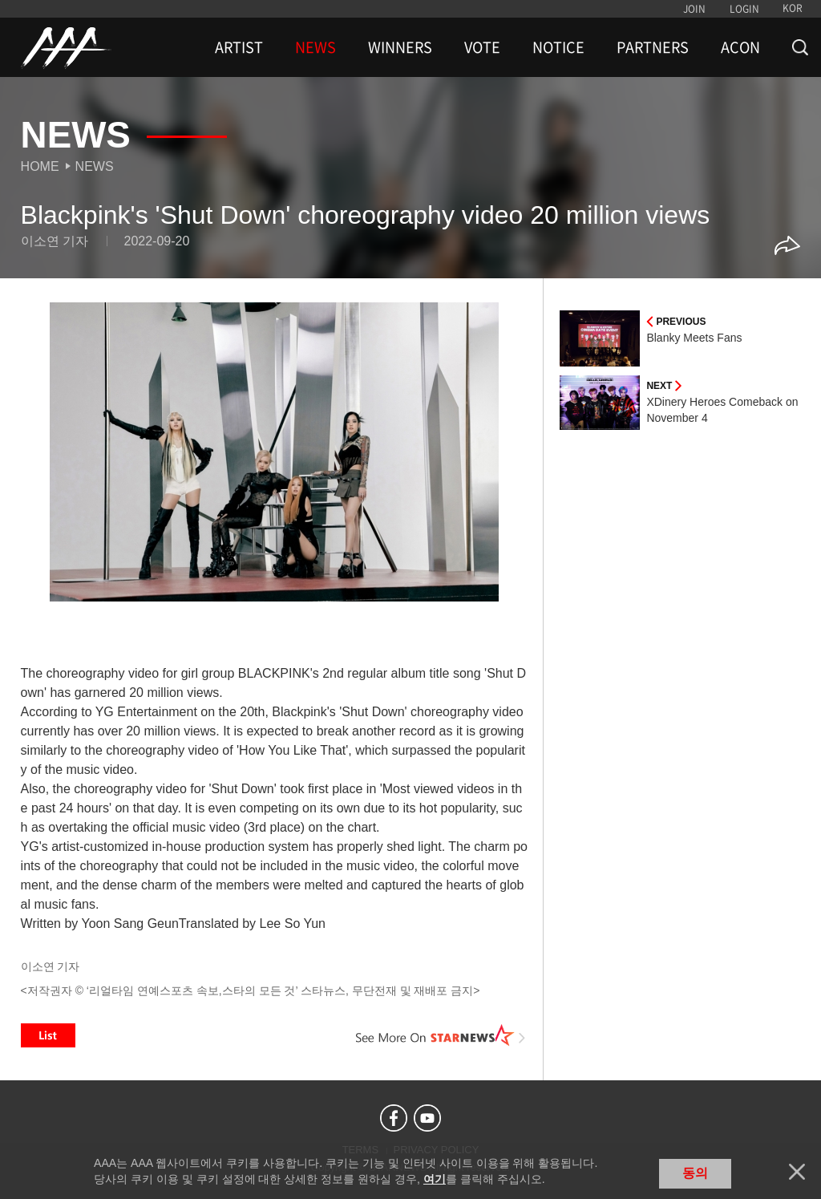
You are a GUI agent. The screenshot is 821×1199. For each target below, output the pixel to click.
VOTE (482, 47)
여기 (434, 1179)
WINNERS (400, 47)
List (48, 1035)
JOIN (694, 9)
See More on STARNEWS (440, 1035)
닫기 (797, 1172)
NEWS (315, 47)
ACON (740, 47)
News (94, 166)
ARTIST (239, 47)
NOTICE (558, 47)
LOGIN (744, 9)
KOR (793, 8)
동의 (695, 1173)
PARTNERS (653, 47)
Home (40, 166)
